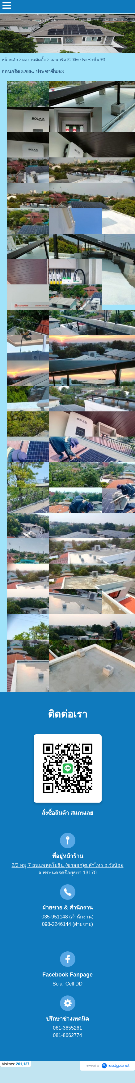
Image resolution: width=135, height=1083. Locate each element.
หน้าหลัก (10, 59)
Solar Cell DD (67, 983)
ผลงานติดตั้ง (34, 59)
